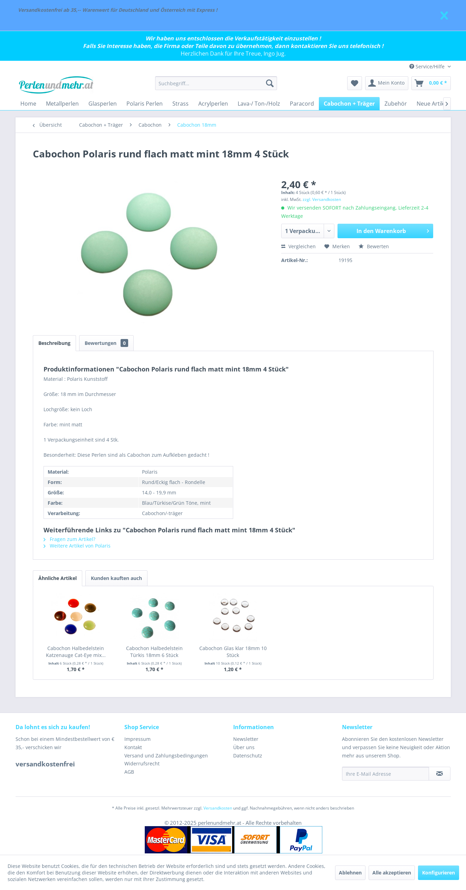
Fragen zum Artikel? (69, 539)
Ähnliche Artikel (57, 578)
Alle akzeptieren (391, 872)
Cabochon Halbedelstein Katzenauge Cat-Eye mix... (76, 651)
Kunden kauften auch (116, 578)
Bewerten (374, 246)
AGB (129, 771)
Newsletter (245, 739)
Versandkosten (217, 808)
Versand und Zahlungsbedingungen (166, 755)
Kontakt (133, 747)
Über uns (244, 747)
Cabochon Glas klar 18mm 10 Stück (233, 651)
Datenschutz (247, 755)
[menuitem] (216, 83)
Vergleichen (298, 246)
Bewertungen (106, 343)
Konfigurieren (438, 872)
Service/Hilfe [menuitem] (427, 66)
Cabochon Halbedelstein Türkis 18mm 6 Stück (154, 651)
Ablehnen (350, 872)
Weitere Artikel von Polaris (77, 545)
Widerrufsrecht (142, 763)
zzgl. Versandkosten (322, 199)
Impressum (137, 739)
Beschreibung (54, 343)
